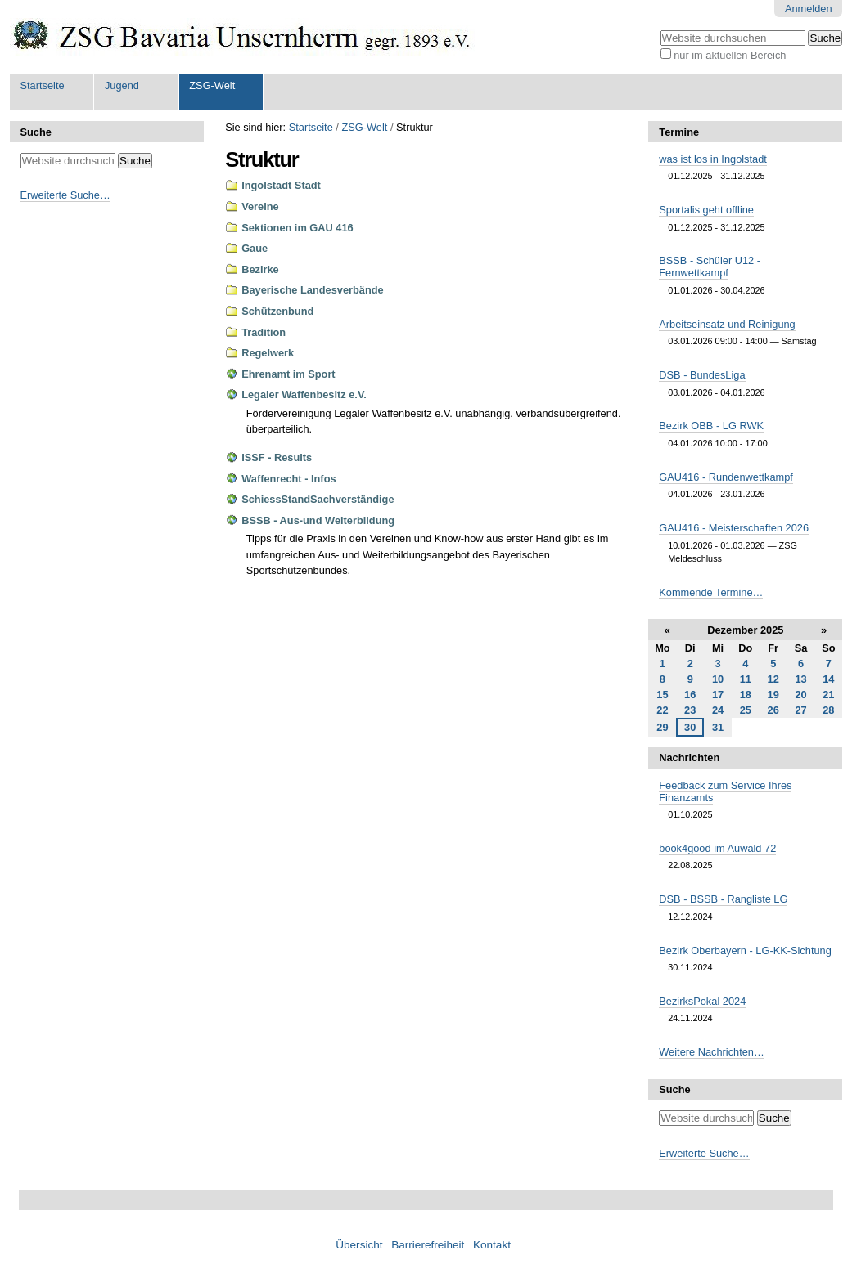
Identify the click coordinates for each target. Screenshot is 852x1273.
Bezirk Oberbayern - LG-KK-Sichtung (745, 950)
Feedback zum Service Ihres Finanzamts (725, 791)
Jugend (122, 85)
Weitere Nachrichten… (711, 1052)
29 (662, 727)
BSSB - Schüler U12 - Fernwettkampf (709, 266)
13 (800, 679)
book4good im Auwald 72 (717, 848)
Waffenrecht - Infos (288, 479)
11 (745, 679)
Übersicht (359, 1245)
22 (662, 710)
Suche (36, 132)
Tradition (263, 332)
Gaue (254, 248)
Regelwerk (267, 353)
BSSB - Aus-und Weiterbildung (317, 520)
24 (718, 710)
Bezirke (260, 269)
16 (690, 694)
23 (690, 710)
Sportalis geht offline (706, 210)
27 (800, 710)
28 (828, 710)
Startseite (42, 85)
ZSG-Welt (212, 85)
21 (828, 694)
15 (662, 694)
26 (773, 710)
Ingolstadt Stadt (281, 185)
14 (828, 679)
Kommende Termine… (711, 592)
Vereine (260, 206)
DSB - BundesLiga (702, 375)
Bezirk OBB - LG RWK (711, 425)
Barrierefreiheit (427, 1245)
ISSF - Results (276, 457)
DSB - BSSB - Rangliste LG (723, 899)
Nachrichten (689, 757)
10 (718, 679)
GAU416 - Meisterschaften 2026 (734, 528)
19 (773, 694)
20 (800, 694)
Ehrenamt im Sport (288, 374)
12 (773, 679)
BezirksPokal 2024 (702, 1001)
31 (718, 727)
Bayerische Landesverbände (312, 290)
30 (690, 727)
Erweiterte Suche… (65, 195)
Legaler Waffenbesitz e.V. (304, 394)
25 (745, 710)
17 (718, 694)
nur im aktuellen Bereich (730, 55)
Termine (679, 132)
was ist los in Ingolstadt (713, 159)
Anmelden (808, 8)
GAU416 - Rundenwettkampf (726, 477)
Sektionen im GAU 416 (297, 228)
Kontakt (492, 1245)
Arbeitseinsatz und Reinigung (727, 324)
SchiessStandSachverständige (317, 499)
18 (745, 694)
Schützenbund (277, 311)
